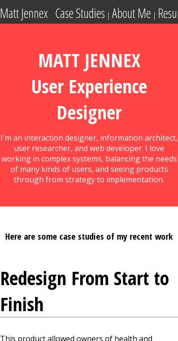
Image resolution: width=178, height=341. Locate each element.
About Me (131, 13)
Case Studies (80, 13)
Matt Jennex (24, 13)
